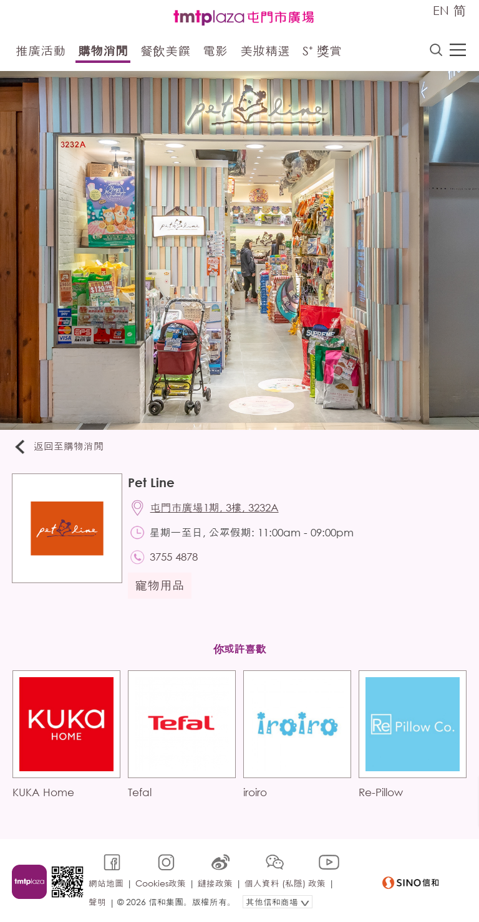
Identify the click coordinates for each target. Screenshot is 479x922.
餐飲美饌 (165, 51)
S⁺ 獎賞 (322, 51)
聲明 (97, 901)
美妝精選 (265, 51)
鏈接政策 (215, 882)
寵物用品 (160, 586)
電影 (215, 51)
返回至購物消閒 (58, 447)
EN (441, 10)
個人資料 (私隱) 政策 (285, 882)
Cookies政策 (160, 882)
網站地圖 (106, 882)
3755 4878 (174, 557)
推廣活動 (40, 51)
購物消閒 (103, 51)
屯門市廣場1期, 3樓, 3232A (215, 508)
